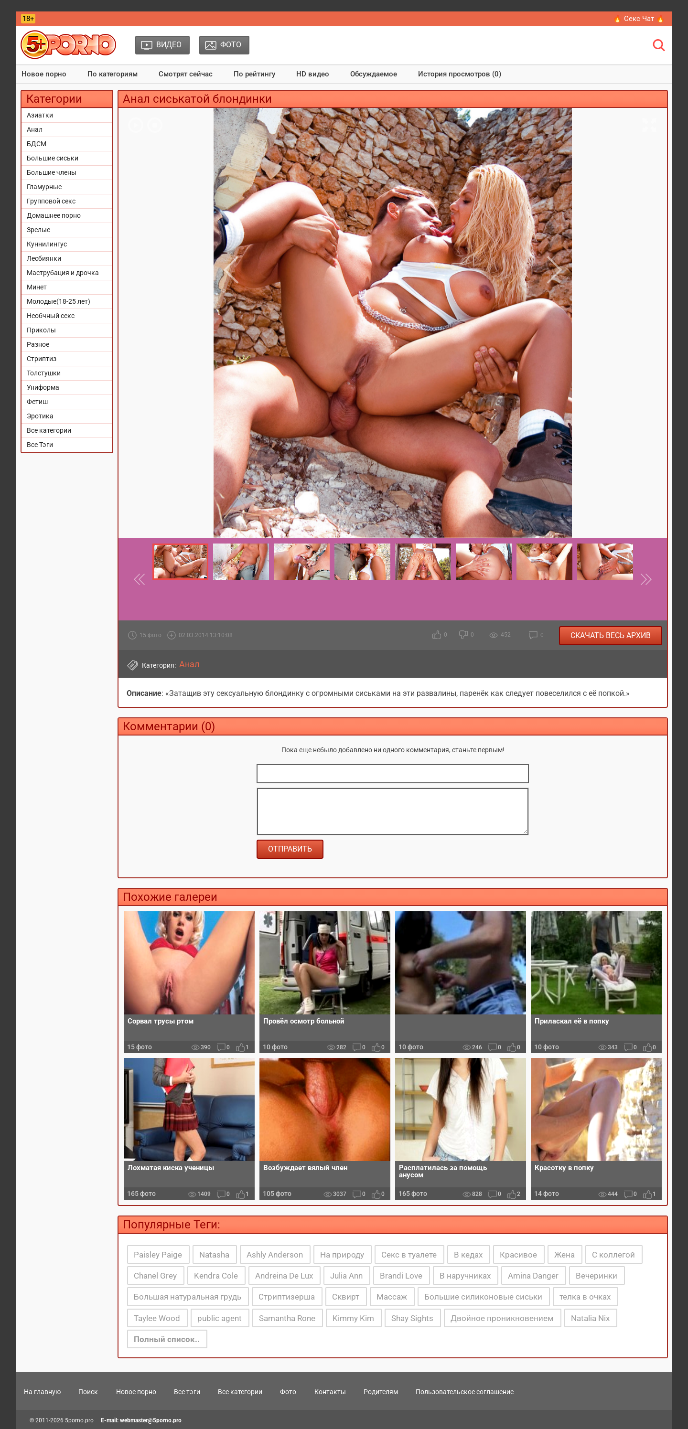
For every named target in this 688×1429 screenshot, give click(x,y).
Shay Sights (412, 1318)
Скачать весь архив (610, 635)
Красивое (518, 1254)
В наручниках (465, 1275)
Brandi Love (401, 1275)
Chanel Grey (155, 1275)
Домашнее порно (54, 215)
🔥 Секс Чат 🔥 (639, 18)
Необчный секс (51, 316)
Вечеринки (596, 1275)
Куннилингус (47, 244)
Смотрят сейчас (186, 74)
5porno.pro (79, 1420)
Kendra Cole (216, 1275)
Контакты (330, 1392)
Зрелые (38, 230)
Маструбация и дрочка (63, 273)
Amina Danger (533, 1275)
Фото (288, 1392)
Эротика (40, 416)
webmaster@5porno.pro (151, 1420)
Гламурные (44, 187)
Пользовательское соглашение (465, 1392)
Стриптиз (41, 359)
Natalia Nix (590, 1318)
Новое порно (44, 74)
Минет (37, 287)
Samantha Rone (287, 1318)
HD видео (312, 74)
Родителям (381, 1392)
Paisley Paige (158, 1254)
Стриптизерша (286, 1296)
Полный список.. (167, 1339)
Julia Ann (346, 1275)
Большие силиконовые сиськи (483, 1296)
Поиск (88, 1392)
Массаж (391, 1296)
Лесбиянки (44, 258)
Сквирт (345, 1296)
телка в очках (585, 1296)
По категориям (112, 74)
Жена (564, 1254)
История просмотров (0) (459, 74)
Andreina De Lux (284, 1275)
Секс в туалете (409, 1254)
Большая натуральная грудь (187, 1296)
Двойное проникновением (502, 1318)
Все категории (49, 430)
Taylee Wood (157, 1318)
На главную (42, 1392)
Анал (35, 129)
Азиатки (40, 115)
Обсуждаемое (373, 74)
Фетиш (37, 401)
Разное (38, 344)
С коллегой (613, 1254)
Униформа (43, 387)
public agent (219, 1318)
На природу (342, 1254)
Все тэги (187, 1392)
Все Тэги (40, 444)
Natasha (214, 1254)
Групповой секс (51, 201)
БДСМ (36, 144)
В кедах (468, 1254)
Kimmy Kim (353, 1318)
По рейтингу (254, 74)
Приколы (41, 330)
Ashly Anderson (275, 1254)
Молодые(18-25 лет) (58, 301)
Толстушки (44, 373)
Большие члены (51, 172)
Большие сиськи (52, 158)
